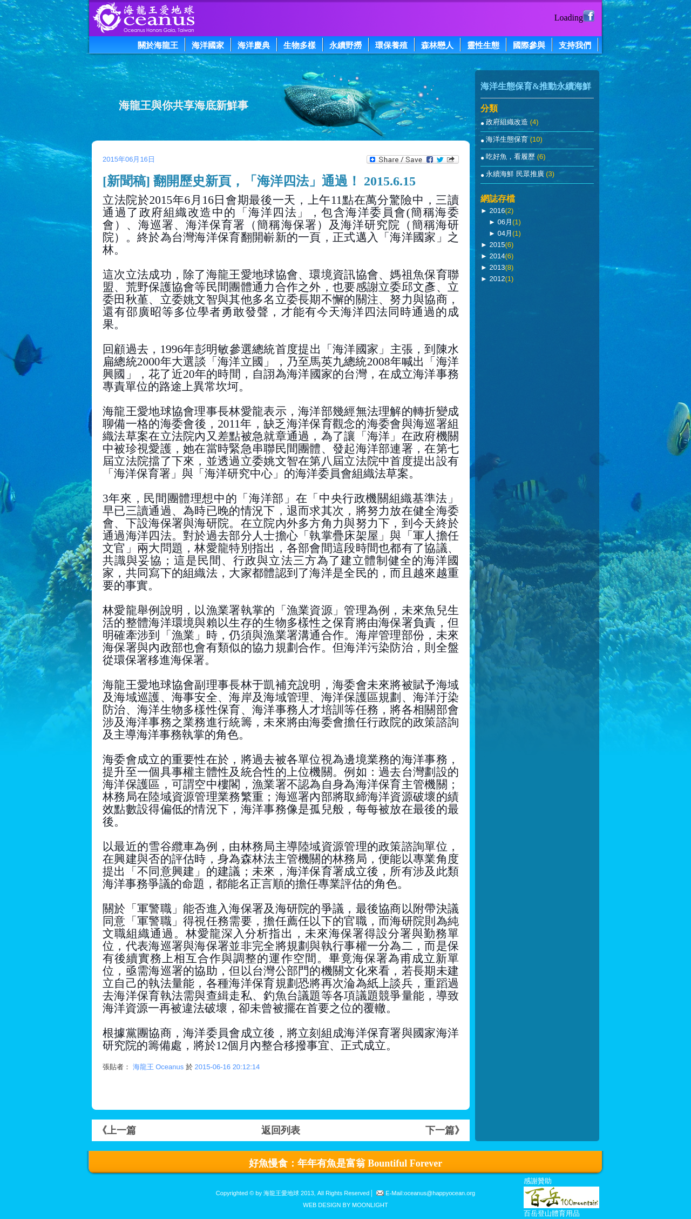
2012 (497, 279)
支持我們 (575, 45)
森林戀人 (437, 45)
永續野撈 (345, 45)
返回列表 (280, 1130)
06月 (504, 222)
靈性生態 (483, 45)
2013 (497, 267)
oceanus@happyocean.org (440, 1193)
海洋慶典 (254, 45)
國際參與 (529, 45)
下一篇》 (444, 1130)
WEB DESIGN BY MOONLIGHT (345, 1205)
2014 (497, 256)
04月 (504, 233)
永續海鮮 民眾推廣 (516, 174)
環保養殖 (391, 45)
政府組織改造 (508, 122)
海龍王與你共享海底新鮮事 (183, 105)
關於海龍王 (158, 45)
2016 (497, 211)
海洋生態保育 (508, 139)
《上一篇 (116, 1130)
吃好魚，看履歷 (511, 156)
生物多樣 (299, 45)
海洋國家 (208, 45)
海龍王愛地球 (281, 1193)
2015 (497, 245)
